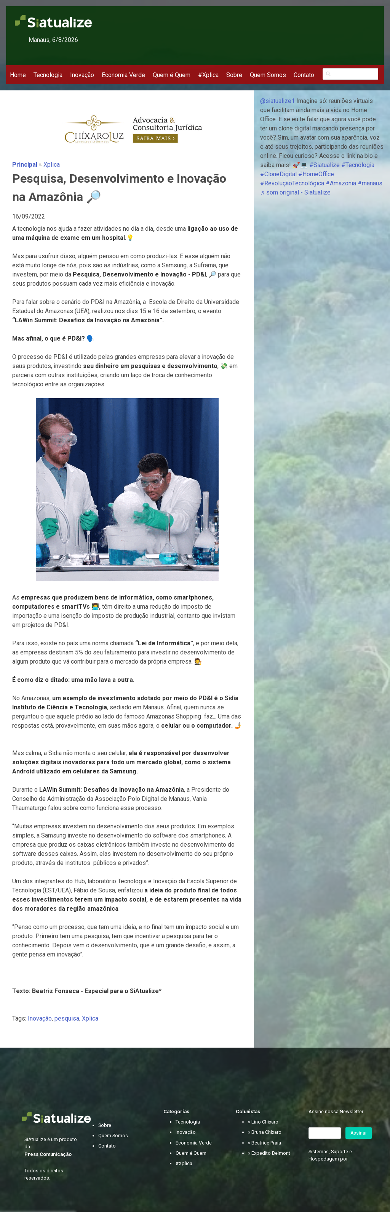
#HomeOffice (316, 174)
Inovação (82, 75)
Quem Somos (268, 75)
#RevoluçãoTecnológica (292, 183)
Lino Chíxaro (264, 1122)
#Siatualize (324, 165)
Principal (24, 164)
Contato (304, 75)
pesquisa (66, 1018)
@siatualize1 (277, 100)
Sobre (234, 75)
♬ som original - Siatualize (295, 192)
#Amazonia (341, 183)
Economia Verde (123, 75)
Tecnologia (48, 75)
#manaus (370, 183)
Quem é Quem (171, 75)
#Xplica (208, 75)
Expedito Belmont (270, 1153)
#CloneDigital (278, 174)
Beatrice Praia (266, 1143)
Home (18, 75)
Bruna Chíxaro (266, 1132)
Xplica (51, 164)
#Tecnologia (357, 165)
